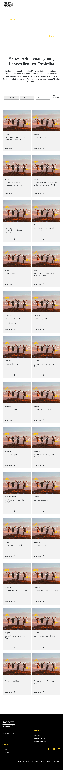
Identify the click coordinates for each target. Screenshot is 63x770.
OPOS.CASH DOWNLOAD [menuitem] (39, 741)
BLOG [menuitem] (34, 733)
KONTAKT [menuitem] (4, 749)
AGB (29, 761)
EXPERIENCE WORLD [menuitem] (39, 738)
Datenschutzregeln (22, 761)
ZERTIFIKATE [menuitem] (36, 735)
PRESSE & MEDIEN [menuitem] (7, 752)
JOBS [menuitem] (3, 755)
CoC (44, 761)
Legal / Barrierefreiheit (36, 761)
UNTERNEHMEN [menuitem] (6, 747)
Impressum (48, 761)
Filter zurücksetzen (55, 97)
